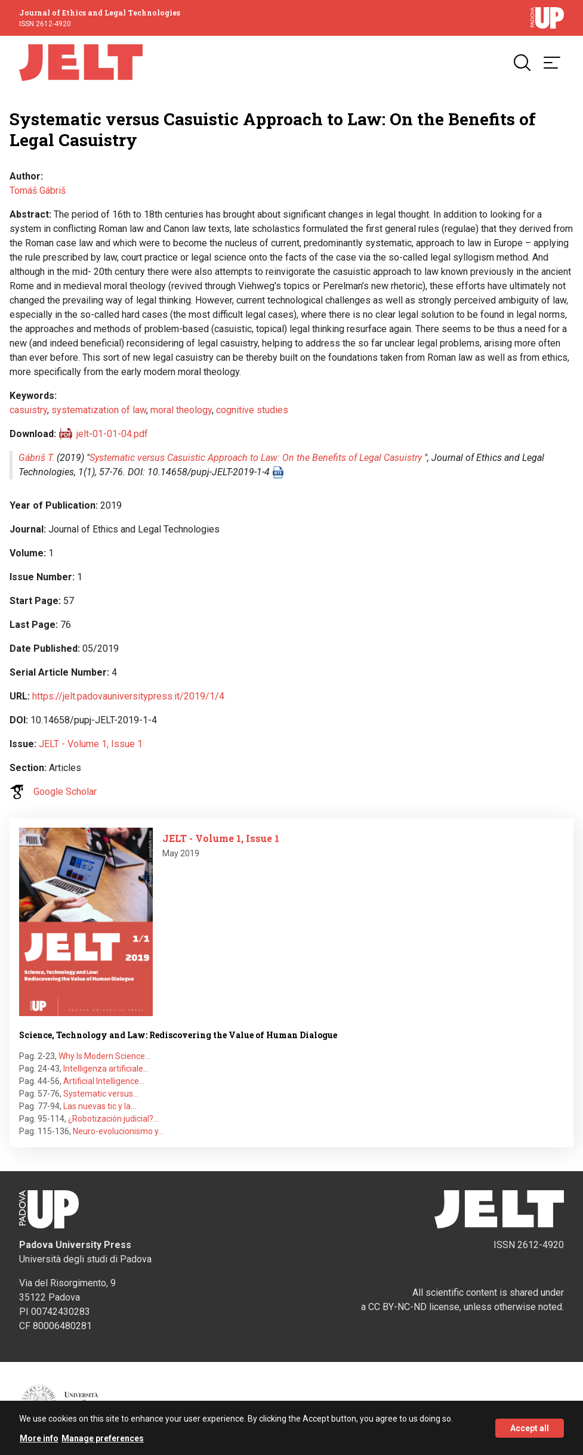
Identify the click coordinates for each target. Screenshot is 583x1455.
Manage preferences (102, 1443)
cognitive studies (252, 410)
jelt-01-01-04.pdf (112, 433)
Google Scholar (65, 791)
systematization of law (98, 410)
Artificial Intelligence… (103, 1081)
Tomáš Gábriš (38, 190)
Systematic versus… (100, 1093)
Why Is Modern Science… (104, 1056)
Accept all (529, 1432)
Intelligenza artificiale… (106, 1068)
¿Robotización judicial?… (113, 1118)
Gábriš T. (36, 457)
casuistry (28, 410)
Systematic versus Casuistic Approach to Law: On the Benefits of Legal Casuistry (256, 457)
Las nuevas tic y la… (99, 1106)
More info (39, 1443)
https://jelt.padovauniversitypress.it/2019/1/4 (128, 696)
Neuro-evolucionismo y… (118, 1131)
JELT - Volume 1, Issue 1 (91, 744)
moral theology (181, 410)
